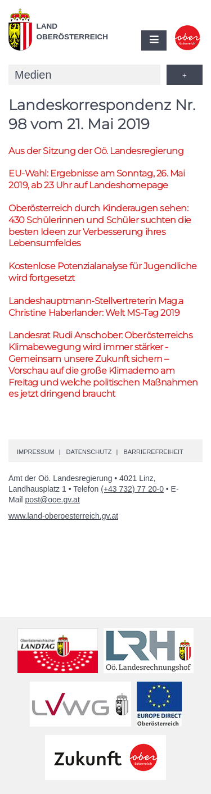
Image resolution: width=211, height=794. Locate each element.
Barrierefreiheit (153, 451)
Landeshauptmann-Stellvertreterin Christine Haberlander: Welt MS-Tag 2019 (95, 307)
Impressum (36, 451)
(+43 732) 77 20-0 (132, 488)
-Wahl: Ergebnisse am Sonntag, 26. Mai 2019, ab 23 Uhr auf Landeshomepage (96, 179)
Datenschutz (88, 451)
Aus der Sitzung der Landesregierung (95, 151)
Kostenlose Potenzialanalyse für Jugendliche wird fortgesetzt (102, 272)
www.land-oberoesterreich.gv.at (63, 515)
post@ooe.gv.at (52, 499)
